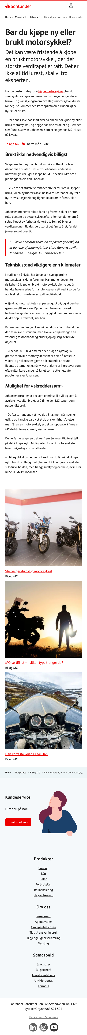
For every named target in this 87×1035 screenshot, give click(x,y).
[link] (8, 6)
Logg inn (71, 6)
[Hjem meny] (80, 6)
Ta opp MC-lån (15, 143)
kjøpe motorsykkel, (51, 91)
